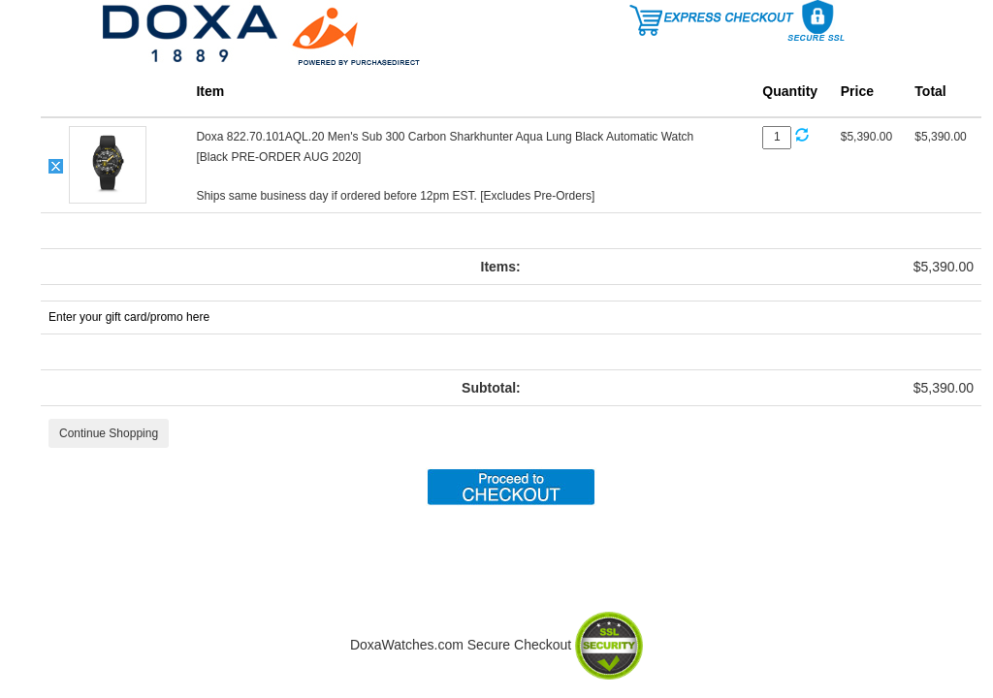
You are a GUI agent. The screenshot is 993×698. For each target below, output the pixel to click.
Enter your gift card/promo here (128, 317)
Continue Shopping (108, 433)
